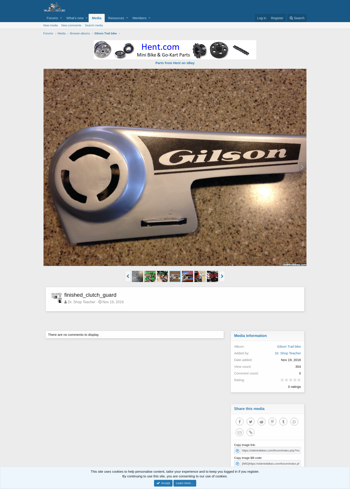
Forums (52, 18)
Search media (94, 25)
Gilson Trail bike (289, 346)
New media (50, 25)
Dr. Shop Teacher (81, 302)
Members (139, 18)
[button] (61, 18)
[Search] (297, 18)
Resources (116, 18)
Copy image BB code (247, 458)
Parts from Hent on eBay (174, 63)
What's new (74, 18)
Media (97, 18)
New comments (71, 25)
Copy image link (244, 445)
